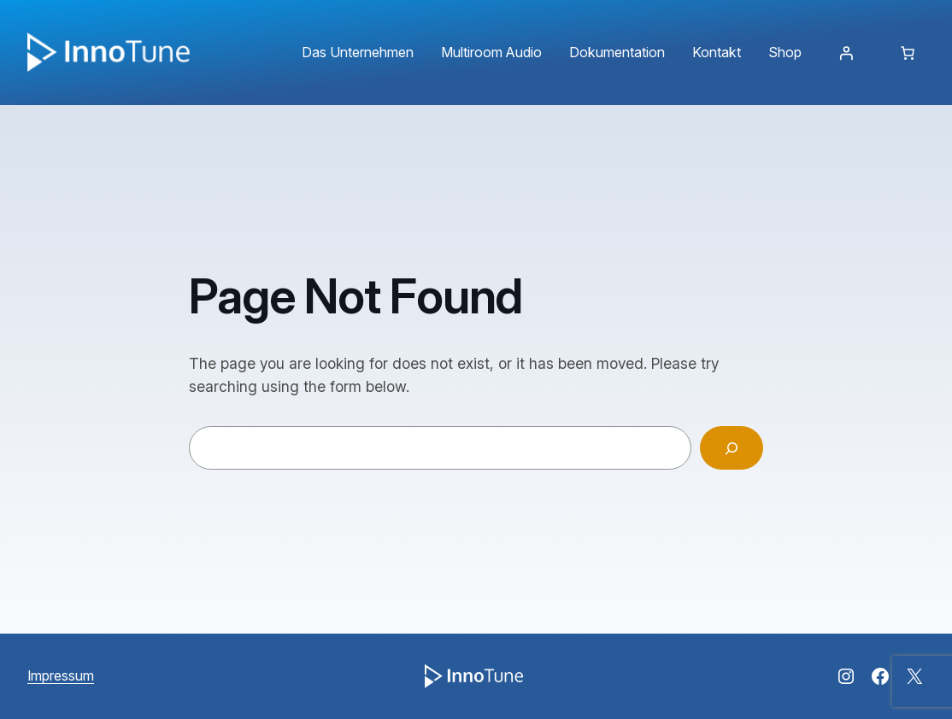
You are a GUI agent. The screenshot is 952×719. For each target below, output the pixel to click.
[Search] (731, 448)
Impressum (60, 675)
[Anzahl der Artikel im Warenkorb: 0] (907, 53)
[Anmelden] (846, 53)
